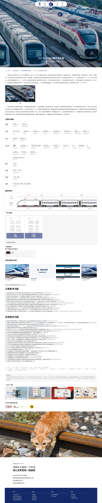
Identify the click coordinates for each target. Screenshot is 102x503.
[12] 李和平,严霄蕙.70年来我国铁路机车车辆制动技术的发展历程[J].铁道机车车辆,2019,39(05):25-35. (30, 339)
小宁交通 (73, 496)
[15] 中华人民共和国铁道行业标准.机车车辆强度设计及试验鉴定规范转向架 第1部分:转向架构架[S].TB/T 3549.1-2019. (34, 344)
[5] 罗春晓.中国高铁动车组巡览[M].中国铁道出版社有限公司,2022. (21, 327)
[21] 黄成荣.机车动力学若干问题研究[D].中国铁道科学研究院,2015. (21, 354)
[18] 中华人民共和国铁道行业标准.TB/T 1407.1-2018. (18, 349)
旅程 (57, 4)
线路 (45, 4)
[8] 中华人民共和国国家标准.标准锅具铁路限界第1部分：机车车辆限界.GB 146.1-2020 (26, 332)
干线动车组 (15, 494)
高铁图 (33, 494)
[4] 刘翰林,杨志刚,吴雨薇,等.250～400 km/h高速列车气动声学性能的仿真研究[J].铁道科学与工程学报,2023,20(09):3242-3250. (37, 326)
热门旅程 (53, 496)
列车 (14, 491)
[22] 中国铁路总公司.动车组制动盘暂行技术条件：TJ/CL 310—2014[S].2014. (24, 356)
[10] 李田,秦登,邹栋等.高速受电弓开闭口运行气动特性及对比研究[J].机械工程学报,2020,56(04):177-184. (30, 336)
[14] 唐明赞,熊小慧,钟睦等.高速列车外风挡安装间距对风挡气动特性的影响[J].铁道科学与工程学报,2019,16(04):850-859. (35, 342)
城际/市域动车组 (17, 496)
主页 (7, 70)
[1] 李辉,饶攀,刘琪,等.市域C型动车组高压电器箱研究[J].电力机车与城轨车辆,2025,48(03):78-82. (28, 293)
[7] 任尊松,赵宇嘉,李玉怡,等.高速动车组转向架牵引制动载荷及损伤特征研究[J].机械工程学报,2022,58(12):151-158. (33, 331)
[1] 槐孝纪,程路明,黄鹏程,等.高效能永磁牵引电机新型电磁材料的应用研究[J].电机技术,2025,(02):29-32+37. (31, 321)
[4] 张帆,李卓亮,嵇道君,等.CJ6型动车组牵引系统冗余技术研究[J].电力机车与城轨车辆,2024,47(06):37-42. (31, 298)
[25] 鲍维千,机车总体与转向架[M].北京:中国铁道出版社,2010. (20, 361)
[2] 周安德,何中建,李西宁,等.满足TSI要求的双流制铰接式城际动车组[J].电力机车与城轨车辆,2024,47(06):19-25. (32, 294)
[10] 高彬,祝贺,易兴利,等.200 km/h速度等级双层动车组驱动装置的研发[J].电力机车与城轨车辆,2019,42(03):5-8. (33, 308)
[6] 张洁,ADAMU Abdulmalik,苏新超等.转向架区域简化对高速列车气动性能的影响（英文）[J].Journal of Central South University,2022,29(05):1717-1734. (43, 329)
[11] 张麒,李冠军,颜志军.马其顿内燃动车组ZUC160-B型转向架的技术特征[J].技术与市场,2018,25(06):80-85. (32, 309)
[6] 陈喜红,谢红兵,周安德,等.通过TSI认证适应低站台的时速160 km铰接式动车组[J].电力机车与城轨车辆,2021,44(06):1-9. (35, 301)
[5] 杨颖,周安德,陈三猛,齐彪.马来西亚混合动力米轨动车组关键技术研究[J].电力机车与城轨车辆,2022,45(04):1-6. (32, 299)
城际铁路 (34, 498)
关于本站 (8, 379)
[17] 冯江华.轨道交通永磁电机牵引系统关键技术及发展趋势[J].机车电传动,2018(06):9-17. (27, 347)
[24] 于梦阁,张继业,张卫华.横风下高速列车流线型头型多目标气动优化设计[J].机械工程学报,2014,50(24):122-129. (33, 359)
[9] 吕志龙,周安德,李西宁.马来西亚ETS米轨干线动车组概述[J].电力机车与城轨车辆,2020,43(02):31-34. (30, 306)
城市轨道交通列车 (17, 498)
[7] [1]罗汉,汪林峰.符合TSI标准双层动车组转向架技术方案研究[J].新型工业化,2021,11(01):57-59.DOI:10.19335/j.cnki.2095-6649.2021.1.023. (39, 303)
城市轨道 (34, 499)
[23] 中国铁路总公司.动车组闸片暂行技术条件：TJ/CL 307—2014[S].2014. (23, 357)
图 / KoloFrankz (97, 66)
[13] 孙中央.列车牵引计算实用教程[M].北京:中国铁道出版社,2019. (21, 341)
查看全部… (24, 285)
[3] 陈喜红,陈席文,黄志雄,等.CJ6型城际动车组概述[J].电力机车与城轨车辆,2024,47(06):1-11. (27, 296)
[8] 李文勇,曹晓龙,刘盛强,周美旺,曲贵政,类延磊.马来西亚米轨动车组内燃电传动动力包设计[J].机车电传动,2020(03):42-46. (35, 304)
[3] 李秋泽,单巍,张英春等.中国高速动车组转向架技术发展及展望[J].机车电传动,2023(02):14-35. (28, 324)
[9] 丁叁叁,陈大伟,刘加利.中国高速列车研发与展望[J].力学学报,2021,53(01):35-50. (25, 334)
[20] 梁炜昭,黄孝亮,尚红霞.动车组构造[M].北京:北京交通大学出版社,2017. (23, 352)
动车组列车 (15, 70)
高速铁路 (34, 496)
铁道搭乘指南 (54, 494)
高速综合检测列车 (17, 499)
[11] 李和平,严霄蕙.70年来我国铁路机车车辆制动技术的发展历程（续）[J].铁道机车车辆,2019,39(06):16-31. (31, 337)
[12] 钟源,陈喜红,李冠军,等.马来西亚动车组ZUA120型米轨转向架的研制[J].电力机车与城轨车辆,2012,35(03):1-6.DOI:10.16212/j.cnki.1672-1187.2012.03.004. (43, 311)
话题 (62, 4)
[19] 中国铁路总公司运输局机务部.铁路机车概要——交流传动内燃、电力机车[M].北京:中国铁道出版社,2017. (31, 351)
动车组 (39, 4)
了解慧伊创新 (74, 498)
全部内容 (73, 494)
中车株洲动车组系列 (25, 70)
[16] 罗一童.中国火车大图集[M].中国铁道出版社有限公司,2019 (20, 346)
